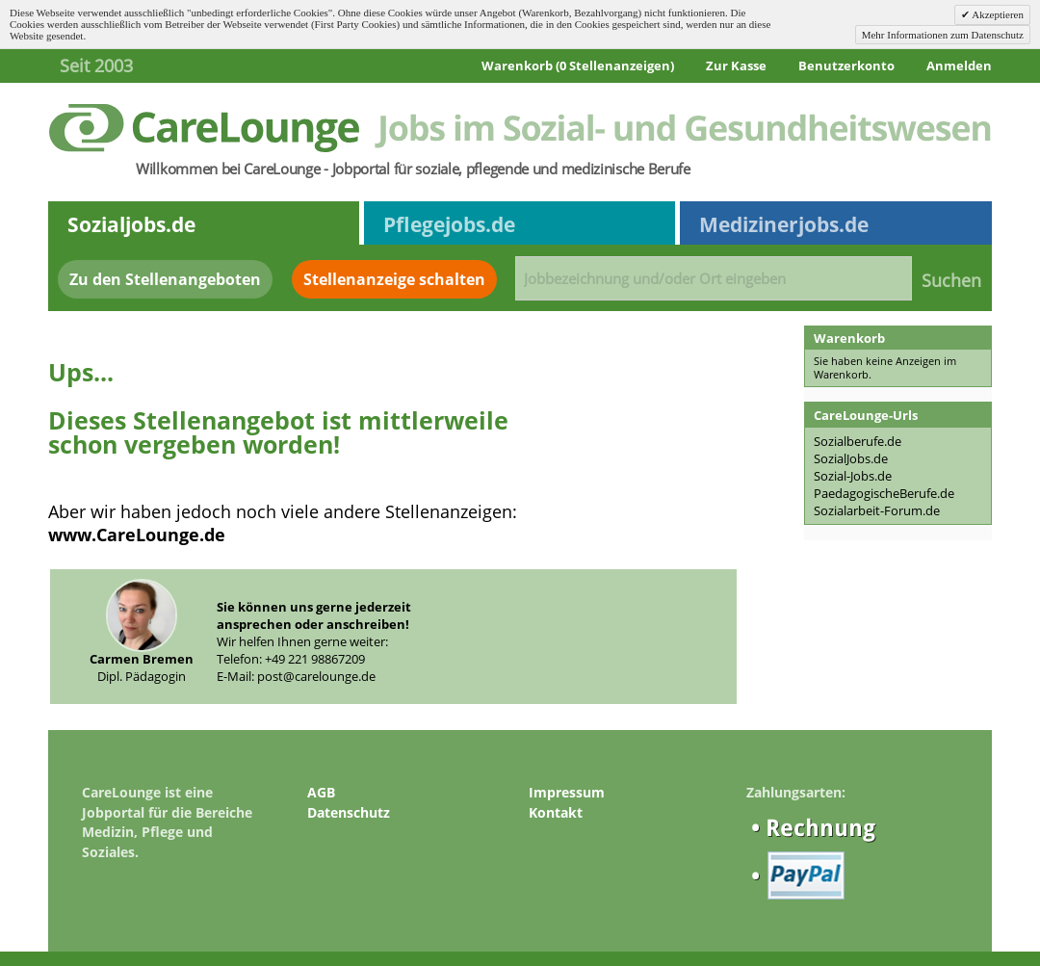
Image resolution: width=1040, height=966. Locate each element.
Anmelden (959, 65)
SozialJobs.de (851, 458)
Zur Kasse (736, 65)
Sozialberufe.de (857, 441)
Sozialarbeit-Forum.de (877, 510)
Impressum (567, 792)
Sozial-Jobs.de (853, 475)
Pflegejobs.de (449, 224)
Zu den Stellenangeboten (165, 279)
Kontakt (556, 812)
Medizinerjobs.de (784, 224)
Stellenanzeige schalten (394, 279)
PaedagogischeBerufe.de (884, 493)
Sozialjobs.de (131, 224)
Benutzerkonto (846, 65)
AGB (321, 792)
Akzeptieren (997, 14)
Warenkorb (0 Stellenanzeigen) (577, 65)
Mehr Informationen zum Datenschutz (943, 34)
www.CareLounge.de (136, 534)
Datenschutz (348, 812)
